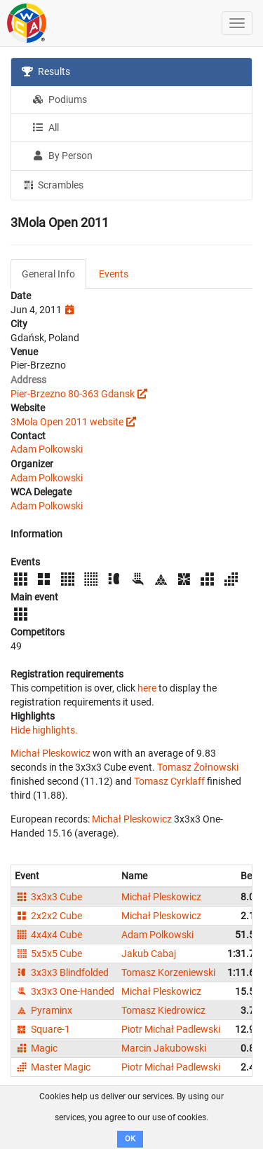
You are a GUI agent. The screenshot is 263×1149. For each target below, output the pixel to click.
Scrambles (52, 184)
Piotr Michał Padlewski (170, 1029)
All (45, 127)
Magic (36, 1048)
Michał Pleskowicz (50, 753)
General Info (48, 274)
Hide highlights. (44, 730)
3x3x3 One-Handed (64, 991)
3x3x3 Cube (48, 896)
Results (46, 71)
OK (130, 1138)
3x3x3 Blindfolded (62, 972)
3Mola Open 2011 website (67, 421)
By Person (62, 155)
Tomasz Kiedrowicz (163, 1010)
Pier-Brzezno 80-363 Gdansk (73, 393)
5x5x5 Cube (48, 953)
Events (113, 274)
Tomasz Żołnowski (197, 767)
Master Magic (52, 1067)
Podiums (59, 99)
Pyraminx (43, 1010)
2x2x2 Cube (48, 915)
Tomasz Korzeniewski (168, 972)
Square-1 (42, 1029)
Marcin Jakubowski (163, 1048)
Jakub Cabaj (148, 953)
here (146, 688)
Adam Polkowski (47, 449)
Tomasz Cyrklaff (169, 781)
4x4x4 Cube (48, 934)
